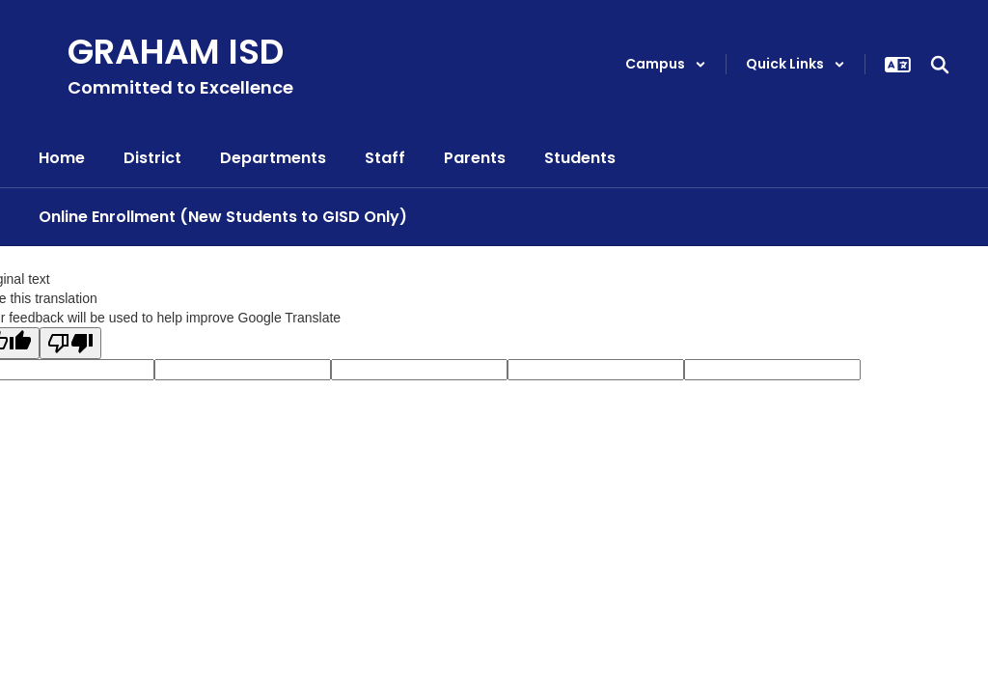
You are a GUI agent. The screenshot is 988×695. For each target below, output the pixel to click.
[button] (665, 64)
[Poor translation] (70, 343)
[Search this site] (939, 64)
